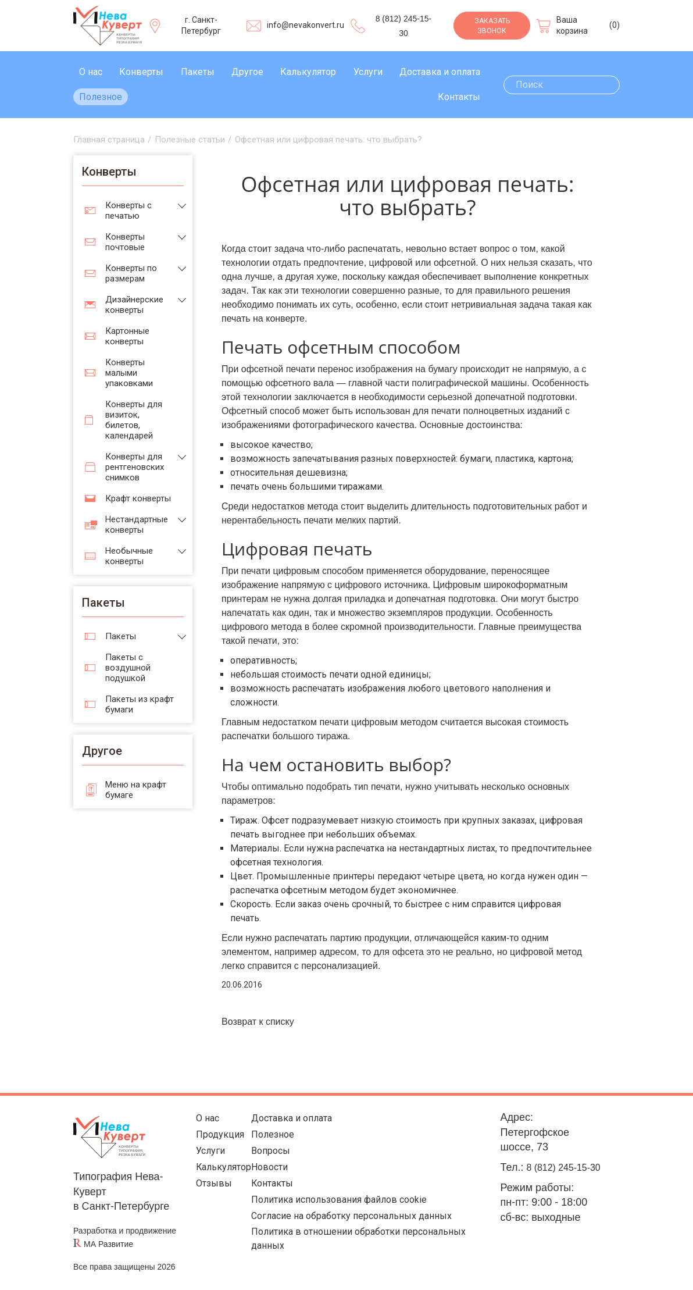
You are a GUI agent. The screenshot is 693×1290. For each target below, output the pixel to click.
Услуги (368, 71)
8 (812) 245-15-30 (575, 1167)
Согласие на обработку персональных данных (361, 1227)
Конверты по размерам (131, 273)
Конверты (141, 71)
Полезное (100, 96)
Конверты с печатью (128, 210)
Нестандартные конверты (136, 524)
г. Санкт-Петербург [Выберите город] (201, 25)
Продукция (215, 1137)
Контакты (459, 96)
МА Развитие (108, 1244)
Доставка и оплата (439, 71)
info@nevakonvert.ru (305, 25)
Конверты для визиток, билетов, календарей (133, 420)
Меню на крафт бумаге (135, 789)
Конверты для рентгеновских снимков (134, 467)
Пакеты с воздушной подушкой (128, 667)
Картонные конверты (127, 336)
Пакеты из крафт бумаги (139, 704)
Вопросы (272, 1155)
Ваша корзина (572, 25)
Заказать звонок (492, 26)
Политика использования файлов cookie (347, 1209)
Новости (270, 1173)
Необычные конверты (129, 556)
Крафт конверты (138, 498)
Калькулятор (308, 71)
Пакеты (198, 71)
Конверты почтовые (125, 241)
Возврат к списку (258, 1022)
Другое (247, 71)
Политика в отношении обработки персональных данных (367, 1253)
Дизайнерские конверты (134, 304)
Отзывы (207, 1191)
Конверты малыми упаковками (129, 373)
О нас (90, 71)
